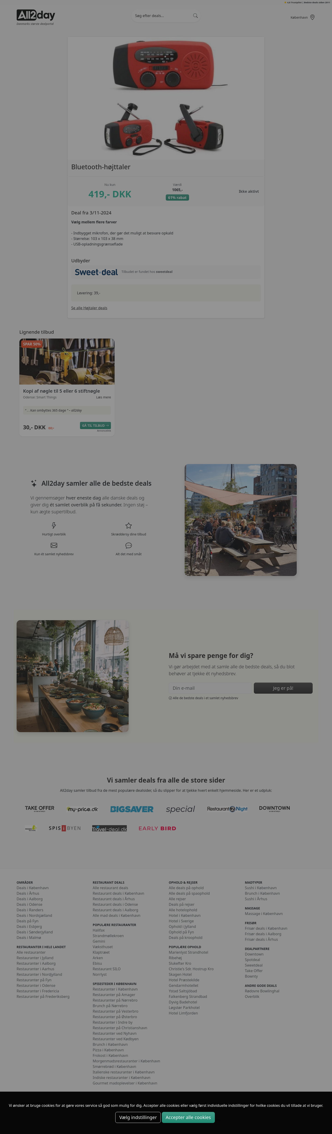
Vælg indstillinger (138, 1117)
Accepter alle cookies (188, 1117)
